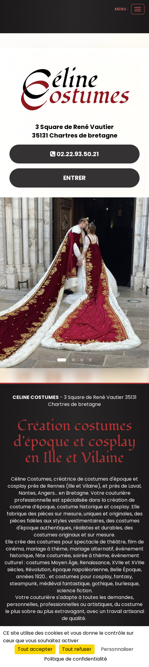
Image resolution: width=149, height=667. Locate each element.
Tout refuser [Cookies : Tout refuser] (77, 649)
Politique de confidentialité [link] (75, 658)
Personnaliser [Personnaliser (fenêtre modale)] (117, 649)
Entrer (74, 178)
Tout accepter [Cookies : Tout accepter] (35, 649)
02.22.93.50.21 (74, 154)
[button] (7, 282)
